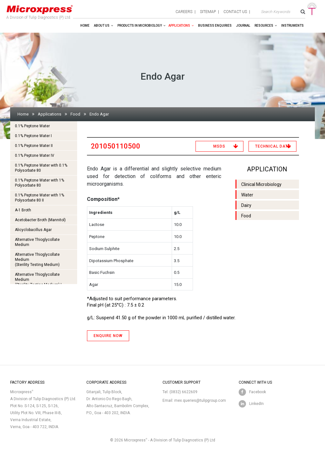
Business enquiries (215, 25)
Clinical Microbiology (261, 184)
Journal (243, 25)
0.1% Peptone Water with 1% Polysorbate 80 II (39, 197)
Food (75, 114)
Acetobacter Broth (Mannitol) (40, 220)
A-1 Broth (23, 210)
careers (184, 12)
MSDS (219, 146)
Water (247, 194)
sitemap (208, 12)
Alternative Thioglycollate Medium (37, 242)
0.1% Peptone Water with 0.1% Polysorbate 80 (41, 168)
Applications (179, 25)
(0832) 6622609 (183, 392)
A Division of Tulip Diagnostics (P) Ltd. (39, 11)
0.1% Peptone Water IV (34, 155)
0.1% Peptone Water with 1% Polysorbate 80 (39, 183)
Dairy (246, 205)
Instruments (292, 25)
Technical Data (273, 146)
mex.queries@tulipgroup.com (200, 400)
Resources (264, 25)
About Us (101, 25)
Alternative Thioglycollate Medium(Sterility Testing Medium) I (38, 279)
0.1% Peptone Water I (33, 136)
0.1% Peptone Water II (34, 145)
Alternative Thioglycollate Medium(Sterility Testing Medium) (37, 259)
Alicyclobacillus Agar (33, 230)
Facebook (257, 392)
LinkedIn (256, 404)
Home (85, 25)
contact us (235, 12)
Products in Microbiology (139, 25)
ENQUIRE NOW (108, 336)
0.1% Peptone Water (32, 126)
